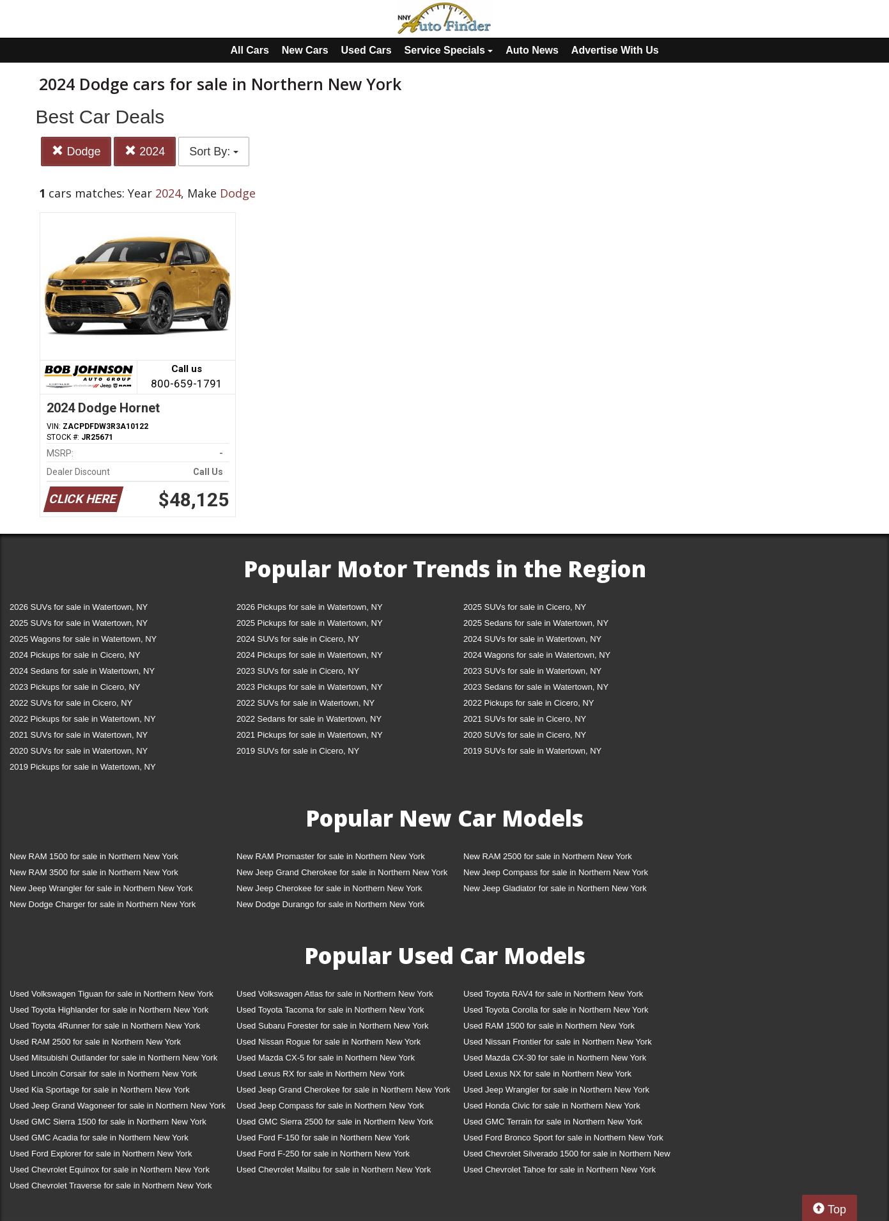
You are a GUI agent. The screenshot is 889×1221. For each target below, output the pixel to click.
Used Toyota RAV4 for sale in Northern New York (553, 994)
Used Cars (366, 50)
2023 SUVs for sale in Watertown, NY (532, 671)
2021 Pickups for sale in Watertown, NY (309, 735)
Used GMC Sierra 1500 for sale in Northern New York (108, 1121)
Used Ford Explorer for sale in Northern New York (101, 1153)
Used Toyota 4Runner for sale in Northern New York (105, 1025)
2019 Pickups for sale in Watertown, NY (83, 767)
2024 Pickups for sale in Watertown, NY (309, 655)
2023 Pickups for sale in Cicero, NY (75, 687)
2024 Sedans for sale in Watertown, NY (82, 671)
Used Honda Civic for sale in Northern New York (551, 1105)
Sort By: (213, 151)
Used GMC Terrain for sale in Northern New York (552, 1121)
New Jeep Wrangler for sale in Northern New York (101, 888)
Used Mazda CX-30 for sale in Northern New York (554, 1057)
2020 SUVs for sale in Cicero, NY (524, 735)
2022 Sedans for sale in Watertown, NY (309, 719)
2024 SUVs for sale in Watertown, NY (532, 639)
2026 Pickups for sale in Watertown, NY (309, 607)
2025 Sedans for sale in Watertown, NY (535, 623)
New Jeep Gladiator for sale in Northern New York (555, 888)
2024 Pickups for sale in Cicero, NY (75, 655)
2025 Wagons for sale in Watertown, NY (83, 639)
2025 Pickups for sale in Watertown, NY (309, 623)
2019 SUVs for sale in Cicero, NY (297, 751)
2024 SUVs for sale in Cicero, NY (297, 639)
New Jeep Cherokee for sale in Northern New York (329, 888)
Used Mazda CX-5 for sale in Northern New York (325, 1057)
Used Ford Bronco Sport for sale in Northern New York (563, 1137)
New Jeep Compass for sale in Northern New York (555, 872)
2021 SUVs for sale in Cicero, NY (524, 719)
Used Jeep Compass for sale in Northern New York (330, 1105)
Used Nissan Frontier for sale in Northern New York (557, 1041)
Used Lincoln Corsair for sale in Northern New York (103, 1073)
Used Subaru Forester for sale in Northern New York (332, 1025)
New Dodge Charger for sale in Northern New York (103, 904)
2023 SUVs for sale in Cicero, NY (297, 671)
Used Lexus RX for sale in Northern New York (320, 1073)
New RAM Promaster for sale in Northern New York (330, 856)
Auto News (532, 50)
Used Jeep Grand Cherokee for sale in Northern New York (343, 1089)
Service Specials (449, 50)
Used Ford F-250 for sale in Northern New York (323, 1153)
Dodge (76, 151)
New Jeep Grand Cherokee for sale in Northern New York (341, 872)
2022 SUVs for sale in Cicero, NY (71, 703)
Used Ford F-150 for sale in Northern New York (323, 1137)
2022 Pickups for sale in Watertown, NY (83, 719)
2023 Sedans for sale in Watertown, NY (535, 687)
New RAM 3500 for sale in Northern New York (94, 872)
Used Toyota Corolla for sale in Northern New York (556, 1010)
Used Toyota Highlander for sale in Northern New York (109, 1010)
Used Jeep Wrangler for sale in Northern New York (556, 1089)
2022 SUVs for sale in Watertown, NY (305, 703)
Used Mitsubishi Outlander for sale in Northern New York (113, 1057)
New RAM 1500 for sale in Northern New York (94, 856)
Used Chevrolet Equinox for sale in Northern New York (110, 1169)
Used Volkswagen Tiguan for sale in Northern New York (111, 994)
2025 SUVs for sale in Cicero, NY (524, 607)
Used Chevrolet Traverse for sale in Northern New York (111, 1185)
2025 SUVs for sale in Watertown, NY (79, 623)
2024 (145, 151)
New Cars (305, 50)
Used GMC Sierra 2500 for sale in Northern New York (334, 1121)
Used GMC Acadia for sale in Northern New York (99, 1137)
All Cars (249, 50)
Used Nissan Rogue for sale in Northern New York (328, 1041)
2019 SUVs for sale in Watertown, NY (532, 751)
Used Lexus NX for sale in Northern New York (547, 1073)
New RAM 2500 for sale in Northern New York (547, 856)
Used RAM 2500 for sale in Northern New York (95, 1041)
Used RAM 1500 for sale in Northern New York (549, 1025)
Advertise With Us (615, 50)
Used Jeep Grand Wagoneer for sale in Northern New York (118, 1105)
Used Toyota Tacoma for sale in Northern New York (330, 1010)
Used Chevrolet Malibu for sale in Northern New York (333, 1169)
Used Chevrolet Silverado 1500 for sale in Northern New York (566, 1156)
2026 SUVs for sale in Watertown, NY (79, 607)
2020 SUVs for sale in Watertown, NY (79, 751)
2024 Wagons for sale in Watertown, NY (536, 655)
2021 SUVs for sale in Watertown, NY (79, 735)
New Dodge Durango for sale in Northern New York (330, 904)
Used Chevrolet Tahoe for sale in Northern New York (559, 1169)
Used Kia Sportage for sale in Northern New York (100, 1089)
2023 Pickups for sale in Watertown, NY (309, 687)
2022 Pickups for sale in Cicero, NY (528, 703)
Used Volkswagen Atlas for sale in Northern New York (334, 994)
